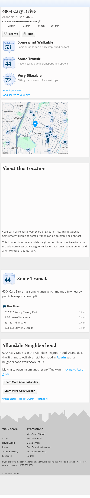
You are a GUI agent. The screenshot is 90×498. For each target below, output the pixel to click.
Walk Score (10, 429)
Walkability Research (37, 451)
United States (9, 398)
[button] (35, 124)
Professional (35, 429)
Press (5, 447)
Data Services (33, 443)
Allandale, (8, 17)
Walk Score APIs (35, 438)
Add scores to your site (16, 95)
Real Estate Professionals (39, 447)
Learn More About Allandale (21, 382)
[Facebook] (10, 434)
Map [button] (28, 33)
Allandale (42, 398)
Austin (20, 17)
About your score (13, 90)
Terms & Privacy (10, 451)
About (5, 438)
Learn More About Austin (19, 390)
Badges (30, 456)
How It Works (8, 443)
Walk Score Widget (36, 434)
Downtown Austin (26, 21)
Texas (22, 398)
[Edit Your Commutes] (39, 21)
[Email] (15, 434)
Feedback (7, 456)
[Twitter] (4, 434)
